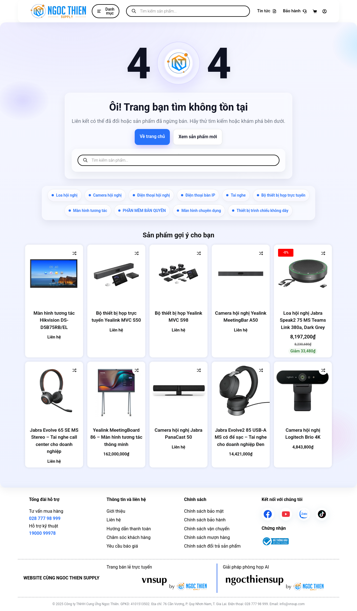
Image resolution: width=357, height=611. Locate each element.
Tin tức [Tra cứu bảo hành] (266, 10)
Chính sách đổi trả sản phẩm (212, 546)
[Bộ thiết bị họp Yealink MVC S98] (178, 274)
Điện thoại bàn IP (198, 195)
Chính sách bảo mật (204, 511)
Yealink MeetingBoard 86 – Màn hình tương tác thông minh (116, 437)
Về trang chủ (152, 136)
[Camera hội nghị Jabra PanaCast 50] (178, 391)
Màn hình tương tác (88, 210)
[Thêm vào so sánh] (74, 253)
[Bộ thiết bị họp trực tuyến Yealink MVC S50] (116, 274)
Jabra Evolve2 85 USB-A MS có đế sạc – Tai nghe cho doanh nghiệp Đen (241, 437)
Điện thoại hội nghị (151, 195)
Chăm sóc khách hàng (129, 537)
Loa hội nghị (65, 195)
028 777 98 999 (45, 518)
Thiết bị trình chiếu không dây (260, 210)
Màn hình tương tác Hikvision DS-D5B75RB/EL (54, 320)
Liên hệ (114, 519)
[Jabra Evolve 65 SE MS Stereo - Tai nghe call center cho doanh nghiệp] (54, 391)
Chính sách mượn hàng (207, 537)
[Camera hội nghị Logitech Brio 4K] (303, 391)
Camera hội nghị (105, 195)
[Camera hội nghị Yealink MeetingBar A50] (241, 274)
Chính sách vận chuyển (207, 528)
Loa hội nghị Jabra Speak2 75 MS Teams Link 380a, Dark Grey (303, 320)
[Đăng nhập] (324, 11)
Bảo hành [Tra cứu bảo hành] (295, 10)
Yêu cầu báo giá (122, 546)
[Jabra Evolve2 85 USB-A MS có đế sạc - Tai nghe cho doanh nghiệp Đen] (241, 391)
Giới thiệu (116, 511)
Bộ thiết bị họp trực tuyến (281, 195)
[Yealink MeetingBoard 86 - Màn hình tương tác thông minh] (116, 391)
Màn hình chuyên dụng (199, 210)
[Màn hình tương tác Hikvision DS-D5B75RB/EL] (54, 274)
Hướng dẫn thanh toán (129, 528)
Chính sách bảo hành (205, 519)
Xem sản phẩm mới (197, 136)
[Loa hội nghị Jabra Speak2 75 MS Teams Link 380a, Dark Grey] (303, 274)
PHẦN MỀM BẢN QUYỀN (142, 210)
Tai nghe (235, 195)
